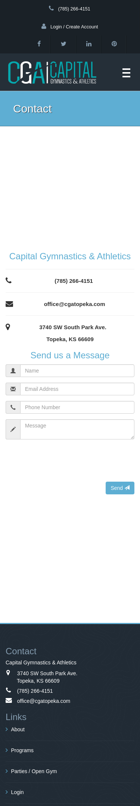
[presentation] (70, 459)
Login (15, 792)
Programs (20, 750)
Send (120, 488)
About (15, 729)
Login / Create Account (69, 26)
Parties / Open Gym (31, 771)
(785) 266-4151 (69, 8)
